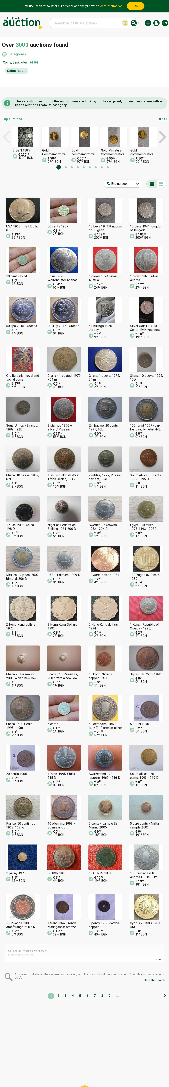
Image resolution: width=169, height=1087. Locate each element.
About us (69, 1074)
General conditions (105, 1067)
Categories (17, 54)
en (165, 23)
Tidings (53, 1074)
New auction (148, 23)
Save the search (154, 980)
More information (111, 6)
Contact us (87, 1074)
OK (135, 6)
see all (162, 119)
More (158, 959)
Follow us (110, 1074)
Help (84, 1067)
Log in (156, 23)
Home (51, 1067)
